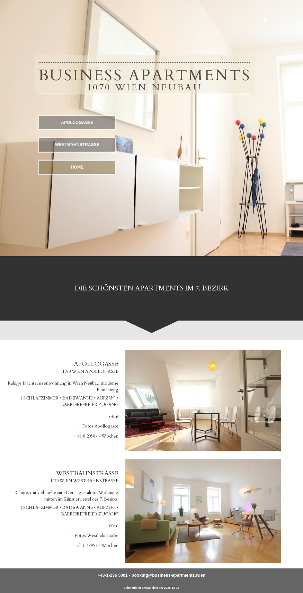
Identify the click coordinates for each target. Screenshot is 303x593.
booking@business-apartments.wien (168, 575)
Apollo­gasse (77, 122)
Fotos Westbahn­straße (96, 535)
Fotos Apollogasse (100, 426)
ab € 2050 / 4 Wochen (97, 436)
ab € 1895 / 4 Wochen (97, 545)
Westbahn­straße (77, 144)
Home (77, 167)
